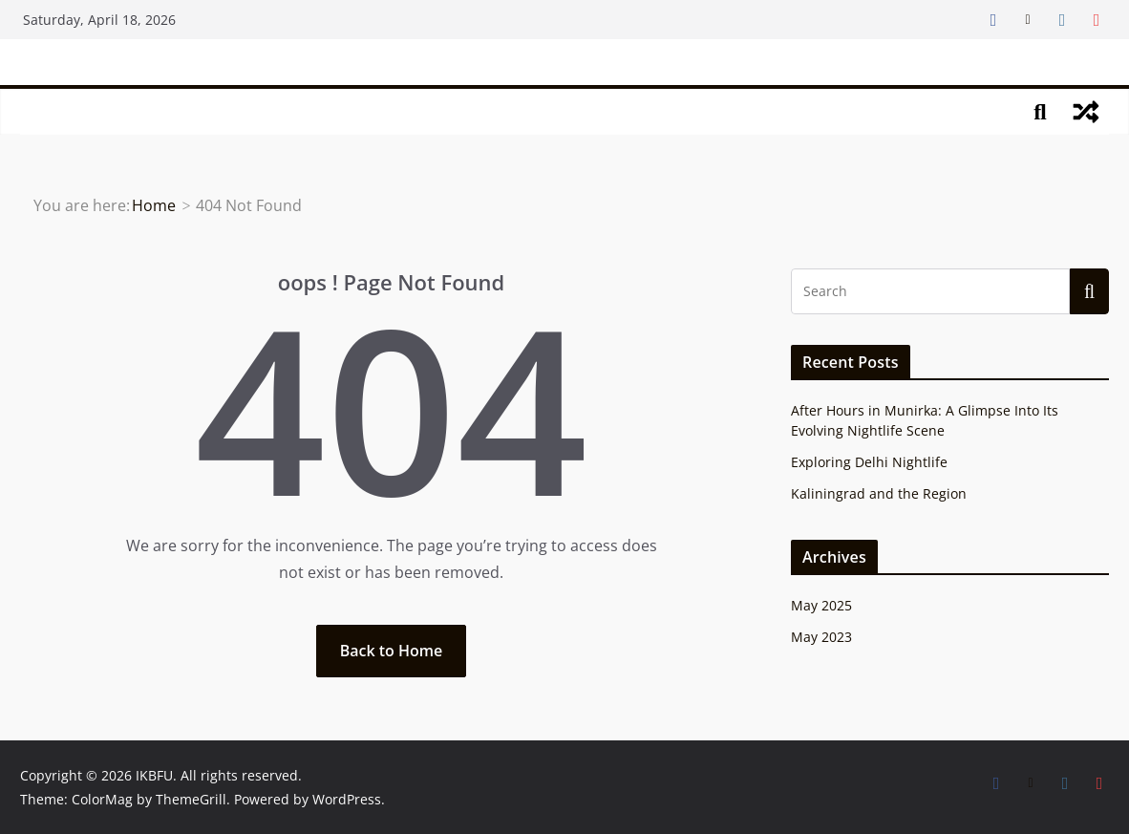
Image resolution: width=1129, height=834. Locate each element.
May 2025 (821, 605)
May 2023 (821, 637)
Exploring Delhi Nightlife (869, 462)
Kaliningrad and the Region (879, 493)
